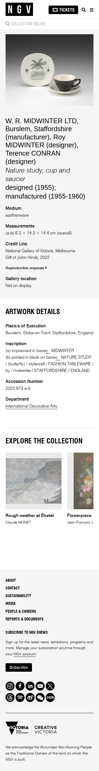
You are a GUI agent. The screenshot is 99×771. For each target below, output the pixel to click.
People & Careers (21, 612)
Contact (13, 588)
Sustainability (18, 596)
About (11, 580)
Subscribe (19, 668)
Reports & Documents (25, 619)
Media (11, 604)
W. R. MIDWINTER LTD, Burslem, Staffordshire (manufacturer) (42, 129)
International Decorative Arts (31, 406)
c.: (48, 351)
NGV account (25, 654)
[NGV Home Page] (19, 9)
